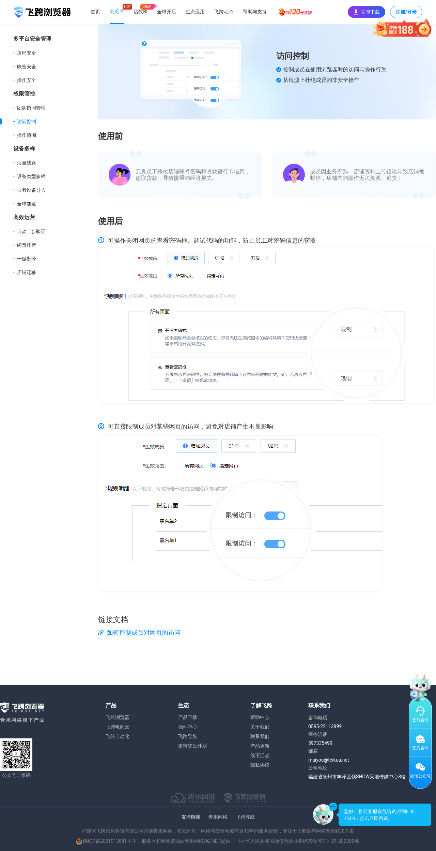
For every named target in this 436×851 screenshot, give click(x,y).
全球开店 (166, 11)
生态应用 (195, 11)
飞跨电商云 (117, 727)
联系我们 (259, 736)
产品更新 (259, 746)
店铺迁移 (26, 272)
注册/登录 (406, 13)
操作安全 (26, 80)
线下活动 (259, 755)
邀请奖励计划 (192, 746)
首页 (95, 11)
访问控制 (26, 121)
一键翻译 (26, 258)
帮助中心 (259, 717)
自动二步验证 (31, 231)
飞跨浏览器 (117, 717)
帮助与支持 (255, 11)
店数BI (140, 11)
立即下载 (366, 12)
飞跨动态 (223, 11)
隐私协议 (259, 765)
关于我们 (259, 727)
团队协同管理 (31, 107)
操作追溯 (26, 135)
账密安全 (26, 66)
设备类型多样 (31, 176)
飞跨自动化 (117, 736)
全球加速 (26, 203)
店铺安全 (26, 53)
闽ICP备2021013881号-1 (109, 841)
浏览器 (117, 11)
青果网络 (218, 817)
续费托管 (26, 245)
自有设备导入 (31, 190)
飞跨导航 (187, 736)
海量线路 (26, 162)
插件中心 (187, 727)
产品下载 (187, 717)
